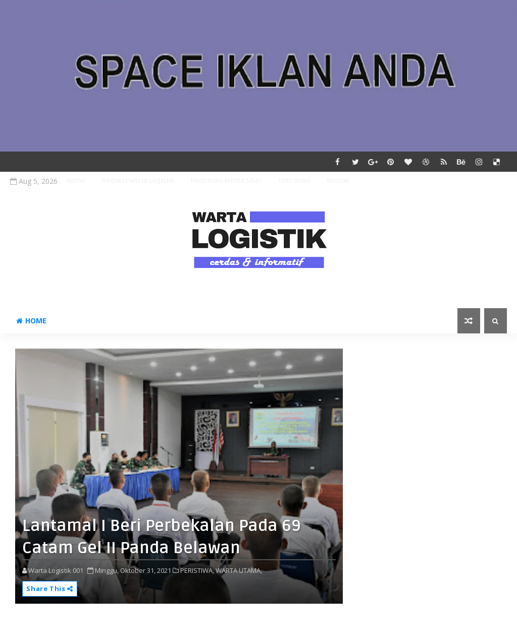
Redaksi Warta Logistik (137, 180)
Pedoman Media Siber (226, 180)
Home (75, 180)
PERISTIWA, (197, 570)
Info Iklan (295, 180)
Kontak (338, 180)
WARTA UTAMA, (239, 570)
